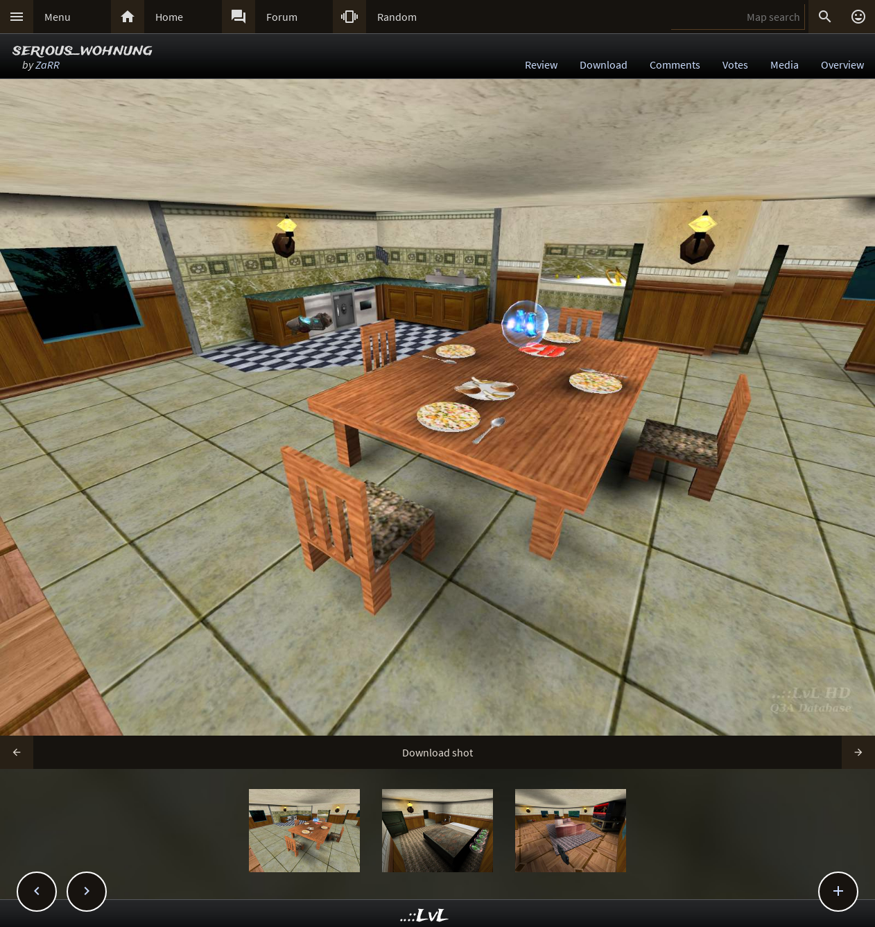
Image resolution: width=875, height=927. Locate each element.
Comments (675, 64)
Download (603, 64)
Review (541, 64)
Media (784, 64)
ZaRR (47, 64)
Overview (842, 64)
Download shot (437, 752)
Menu (57, 17)
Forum (281, 17)
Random (397, 17)
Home (169, 17)
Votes (735, 64)
